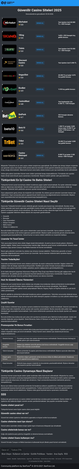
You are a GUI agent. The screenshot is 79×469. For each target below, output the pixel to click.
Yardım (49, 454)
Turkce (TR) (16, 450)
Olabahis (9, 458)
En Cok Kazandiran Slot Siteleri (36, 461)
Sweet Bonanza (36, 458)
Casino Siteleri (47, 461)
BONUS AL (40, 23)
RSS (66, 454)
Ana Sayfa (58, 454)
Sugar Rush (29, 458)
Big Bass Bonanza (21, 458)
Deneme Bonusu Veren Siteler (48, 458)
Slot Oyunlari (58, 458)
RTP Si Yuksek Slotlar (67, 458)
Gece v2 (5, 450)
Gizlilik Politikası (38, 454)
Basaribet (14, 458)
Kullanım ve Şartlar (21, 454)
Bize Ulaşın (6, 454)
